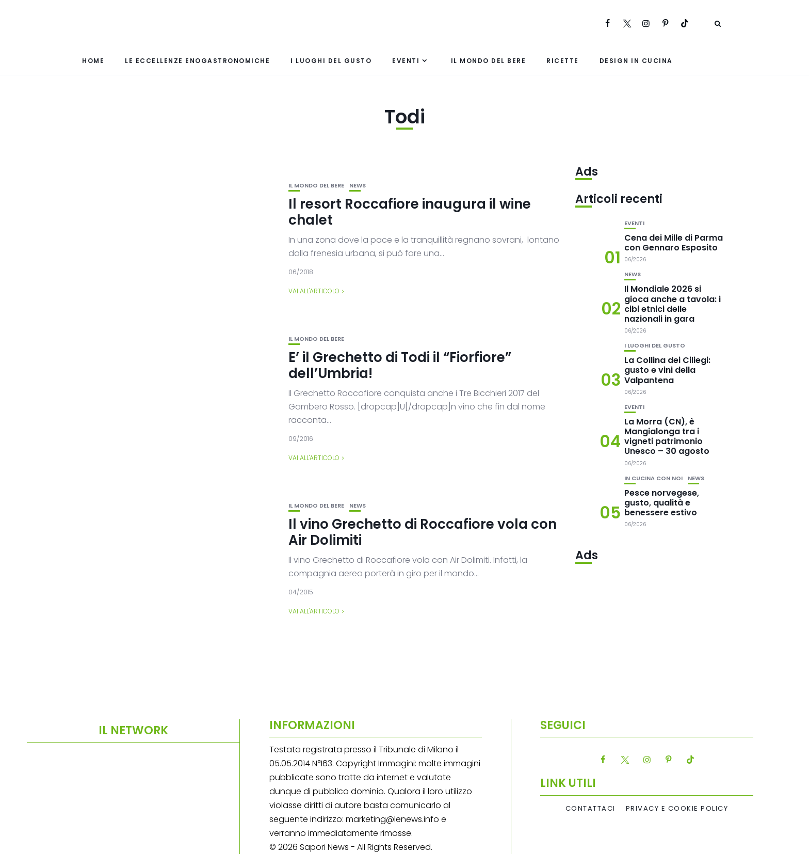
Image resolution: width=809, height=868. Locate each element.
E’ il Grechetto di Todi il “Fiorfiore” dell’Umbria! (399, 365)
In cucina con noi (653, 478)
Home (93, 60)
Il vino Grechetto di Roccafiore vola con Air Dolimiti (422, 532)
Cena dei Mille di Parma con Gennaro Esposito (673, 243)
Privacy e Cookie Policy (677, 808)
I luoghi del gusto (330, 60)
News (357, 185)
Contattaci (590, 808)
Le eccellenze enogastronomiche (197, 60)
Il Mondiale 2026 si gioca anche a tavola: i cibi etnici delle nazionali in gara (672, 304)
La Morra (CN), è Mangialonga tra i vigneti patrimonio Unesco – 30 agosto (666, 436)
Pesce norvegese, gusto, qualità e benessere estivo (661, 502)
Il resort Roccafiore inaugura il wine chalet (409, 212)
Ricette (562, 60)
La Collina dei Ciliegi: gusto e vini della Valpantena (667, 370)
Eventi (405, 60)
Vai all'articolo (313, 291)
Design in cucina (636, 60)
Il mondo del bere (488, 60)
